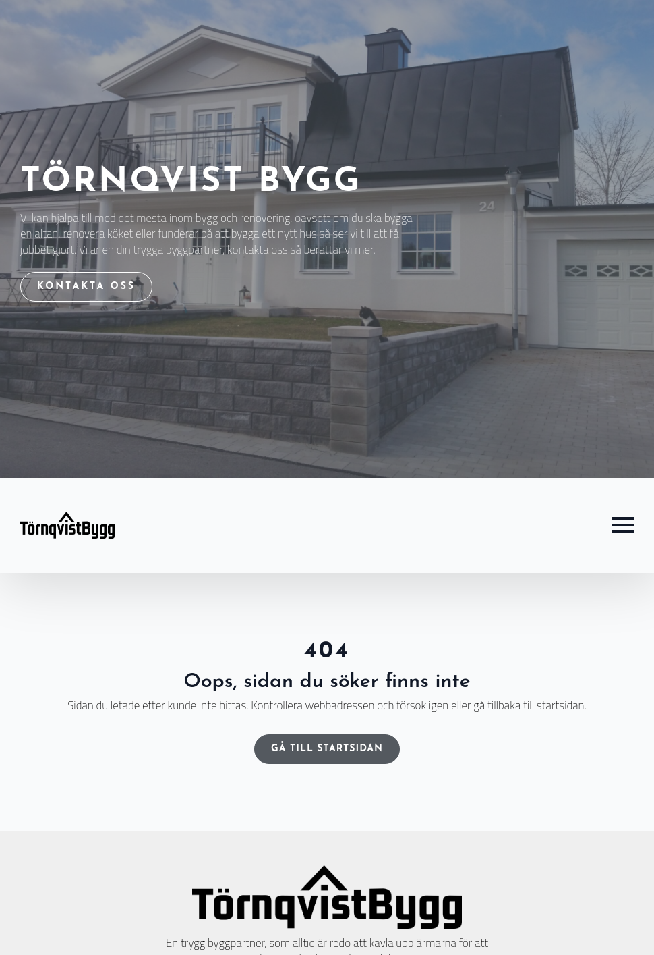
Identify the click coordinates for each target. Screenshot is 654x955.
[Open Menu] (623, 525)
